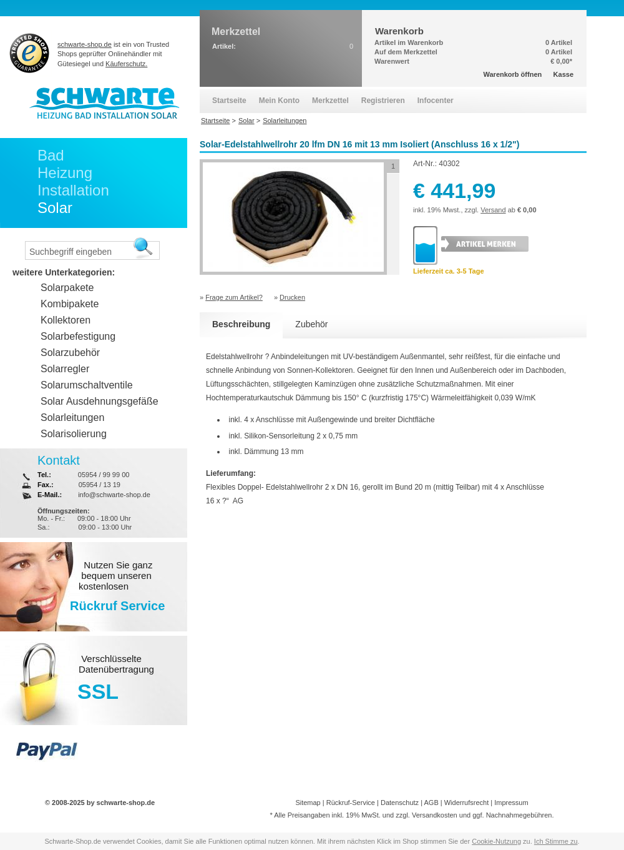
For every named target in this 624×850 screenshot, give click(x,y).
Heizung (64, 172)
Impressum (511, 802)
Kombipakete (70, 304)
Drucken (292, 297)
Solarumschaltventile (87, 385)
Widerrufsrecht (466, 802)
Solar (54, 207)
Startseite (229, 100)
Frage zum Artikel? (234, 297)
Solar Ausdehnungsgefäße (99, 401)
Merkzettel (330, 100)
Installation (73, 190)
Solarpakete (67, 287)
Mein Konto (279, 100)
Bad (50, 155)
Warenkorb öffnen (513, 74)
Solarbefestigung (78, 336)
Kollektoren (65, 320)
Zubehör (311, 324)
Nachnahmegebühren (519, 815)
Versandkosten (434, 815)
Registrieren (383, 100)
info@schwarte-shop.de (114, 494)
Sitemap (307, 802)
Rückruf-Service (350, 802)
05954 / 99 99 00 (104, 474)
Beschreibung (241, 324)
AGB (431, 802)
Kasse (563, 74)
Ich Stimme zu (556, 841)
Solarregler (65, 368)
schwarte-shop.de (84, 44)
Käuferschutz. (126, 63)
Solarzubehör (70, 352)
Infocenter (435, 100)
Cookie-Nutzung (496, 841)
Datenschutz (400, 802)
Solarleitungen (72, 417)
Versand (492, 210)
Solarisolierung (74, 433)
